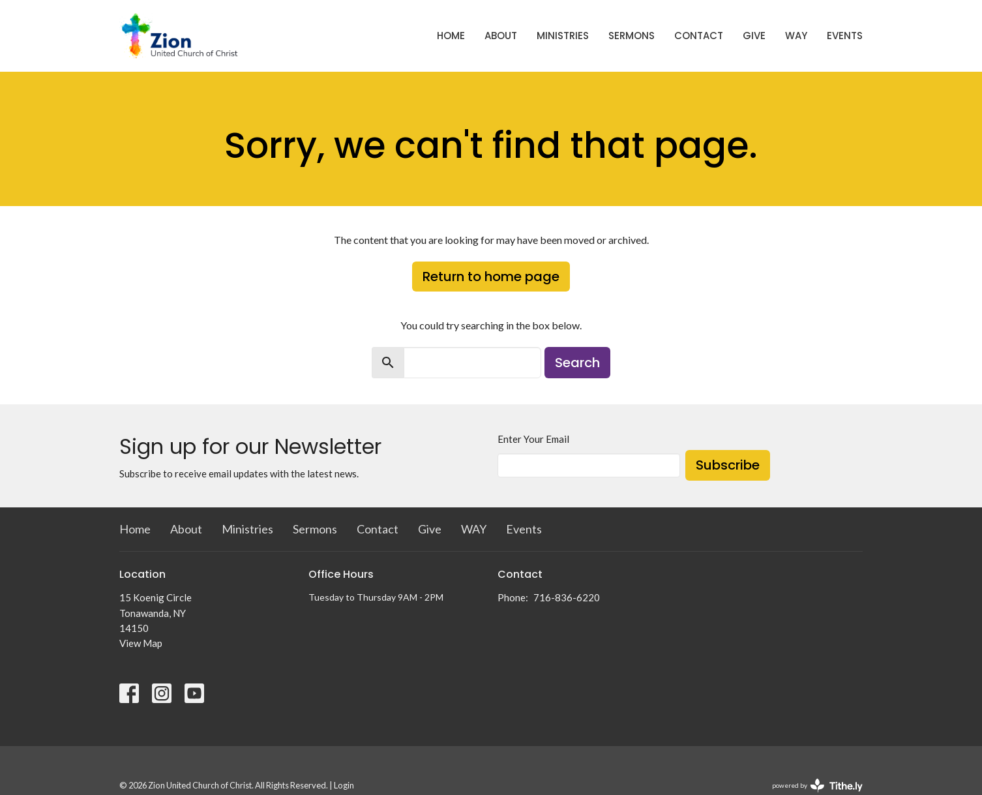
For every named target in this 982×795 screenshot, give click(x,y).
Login (344, 785)
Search (577, 362)
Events (845, 35)
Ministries (563, 35)
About (500, 35)
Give (754, 35)
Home (451, 35)
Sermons (631, 35)
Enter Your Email (533, 439)
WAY (796, 35)
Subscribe (728, 465)
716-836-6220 (566, 597)
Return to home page (491, 276)
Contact (698, 35)
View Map (140, 643)
